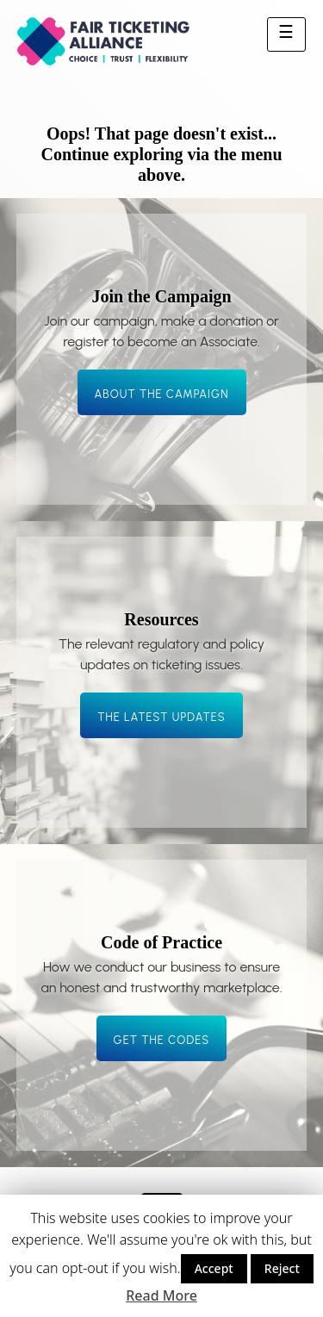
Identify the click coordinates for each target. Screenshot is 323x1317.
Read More (161, 1295)
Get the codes (162, 1040)
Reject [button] (282, 1268)
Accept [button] (214, 1268)
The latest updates (161, 717)
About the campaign (162, 394)
